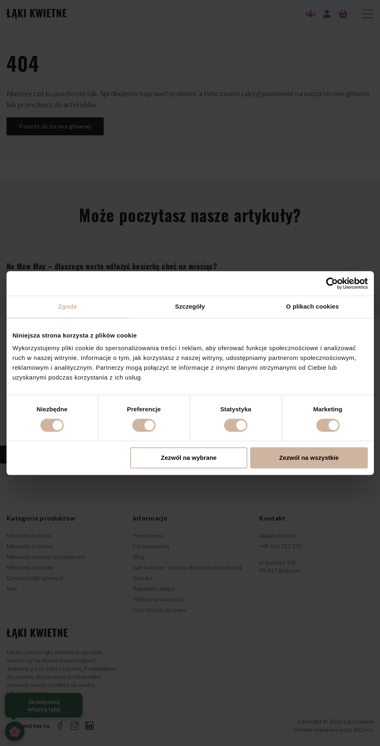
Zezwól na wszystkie (309, 458)
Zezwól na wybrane (189, 458)
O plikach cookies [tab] (312, 306)
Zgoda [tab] (67, 306)
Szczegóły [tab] (190, 306)
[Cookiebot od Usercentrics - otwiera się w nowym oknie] (332, 283)
